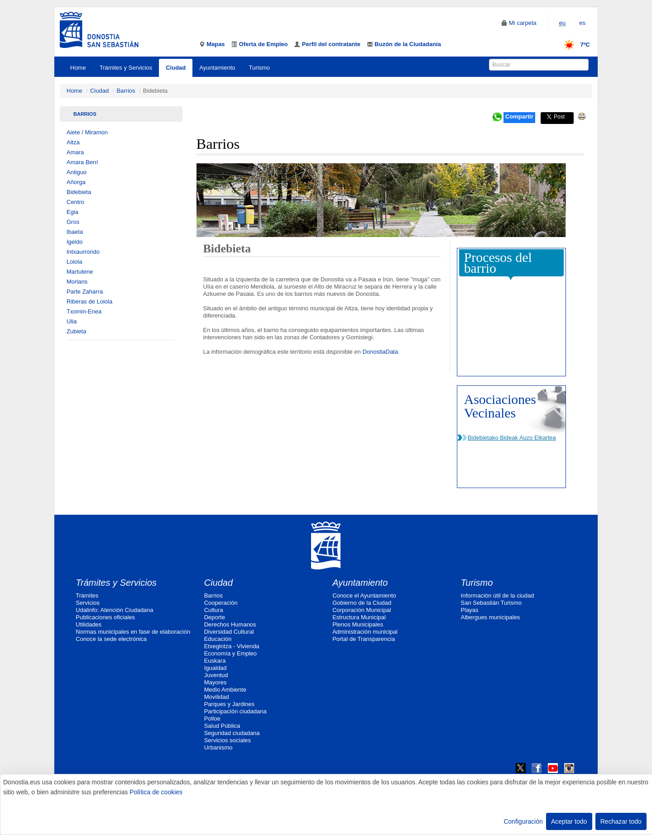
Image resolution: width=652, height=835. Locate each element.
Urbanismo (218, 747)
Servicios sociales (227, 740)
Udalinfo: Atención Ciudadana (114, 610)
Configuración (522, 821)
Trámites (87, 595)
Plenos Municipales (357, 624)
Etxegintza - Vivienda (231, 646)
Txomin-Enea (84, 311)
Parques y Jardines (229, 704)
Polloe (212, 718)
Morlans (77, 281)
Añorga (76, 182)
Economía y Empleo (230, 653)
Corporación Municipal (361, 610)
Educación (218, 639)
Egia (72, 212)
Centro (75, 202)
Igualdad (215, 667)
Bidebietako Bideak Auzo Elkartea (512, 437)
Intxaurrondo (83, 251)
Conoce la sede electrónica (111, 639)
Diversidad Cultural (229, 631)
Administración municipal (365, 631)
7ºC (574, 44)
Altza (73, 142)
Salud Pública (222, 725)
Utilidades (88, 624)
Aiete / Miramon (87, 132)
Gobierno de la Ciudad (361, 602)
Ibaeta (75, 231)
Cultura (213, 610)
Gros (73, 221)
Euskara (215, 660)
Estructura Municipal (359, 617)
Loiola (74, 261)
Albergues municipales (490, 617)
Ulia (72, 321)
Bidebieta (79, 192)
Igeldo (74, 241)
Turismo (259, 67)
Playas (470, 610)
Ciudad (176, 67)
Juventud (216, 675)
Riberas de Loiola (89, 301)
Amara (75, 152)
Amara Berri (82, 162)
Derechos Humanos (230, 624)
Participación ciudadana (235, 711)
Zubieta (76, 331)
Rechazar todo (621, 821)
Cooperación (221, 602)
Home (78, 67)
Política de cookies (155, 792)
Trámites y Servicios (126, 67)
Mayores (215, 682)
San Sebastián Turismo (491, 602)
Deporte (214, 617)
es (582, 22)
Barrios (125, 90)
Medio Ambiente (225, 689)
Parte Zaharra (85, 291)
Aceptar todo (569, 821)
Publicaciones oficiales (105, 617)
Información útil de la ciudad (497, 595)
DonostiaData (380, 351)
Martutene (80, 271)
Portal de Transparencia (363, 639)
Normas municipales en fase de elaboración (133, 631)
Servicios (88, 602)
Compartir (519, 116)
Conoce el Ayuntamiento (364, 595)
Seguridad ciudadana (232, 733)
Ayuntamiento (217, 67)
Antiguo (76, 172)
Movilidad (216, 696)
